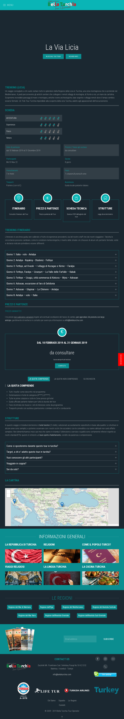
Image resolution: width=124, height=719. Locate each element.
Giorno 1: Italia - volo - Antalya (21, 254)
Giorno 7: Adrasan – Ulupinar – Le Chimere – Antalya (32, 289)
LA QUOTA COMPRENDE (39, 379)
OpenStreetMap (113, 525)
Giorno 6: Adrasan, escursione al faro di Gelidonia (30, 283)
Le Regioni (72, 700)
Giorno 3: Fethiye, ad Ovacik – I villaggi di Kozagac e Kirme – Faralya (40, 266)
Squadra (62, 700)
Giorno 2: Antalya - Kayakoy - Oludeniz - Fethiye (29, 260)
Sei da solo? (12, 469)
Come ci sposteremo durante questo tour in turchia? (32, 446)
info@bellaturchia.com (62, 674)
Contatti (62, 705)
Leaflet (104, 525)
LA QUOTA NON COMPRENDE (66, 379)
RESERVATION (121, 360)
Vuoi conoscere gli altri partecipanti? (24, 457)
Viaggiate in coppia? (16, 463)
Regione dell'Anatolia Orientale (57, 615)
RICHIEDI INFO (73, 56)
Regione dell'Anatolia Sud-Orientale (92, 615)
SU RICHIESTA (89, 379)
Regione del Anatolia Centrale (104, 607)
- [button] (8, 495)
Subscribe (108, 639)
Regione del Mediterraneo (73, 607)
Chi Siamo (52, 700)
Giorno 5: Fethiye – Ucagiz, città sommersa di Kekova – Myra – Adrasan (42, 277)
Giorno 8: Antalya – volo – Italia (21, 295)
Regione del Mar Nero (27, 615)
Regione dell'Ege (46, 607)
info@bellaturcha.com (74, 320)
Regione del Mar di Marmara (19, 607)
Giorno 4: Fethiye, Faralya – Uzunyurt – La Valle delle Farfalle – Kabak (41, 271)
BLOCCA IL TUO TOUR (53, 56)
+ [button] (8, 491)
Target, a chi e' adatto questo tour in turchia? (28, 451)
